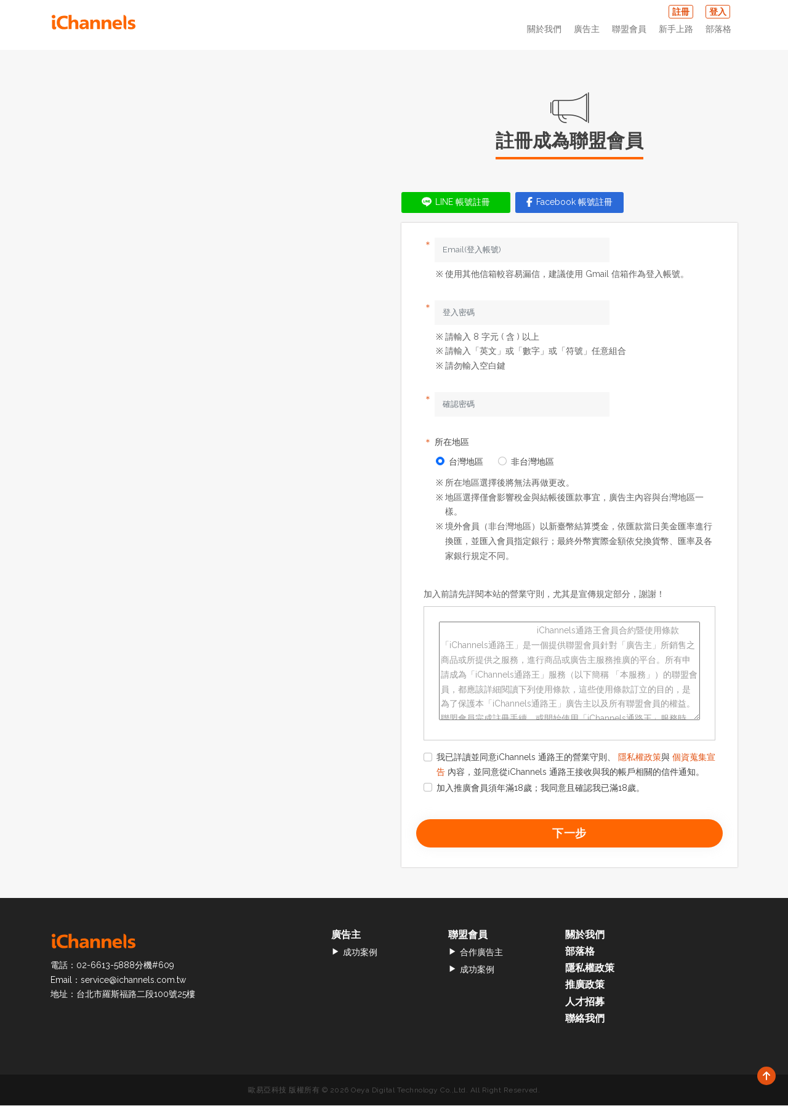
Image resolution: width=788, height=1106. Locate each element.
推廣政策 (585, 985)
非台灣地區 (526, 462)
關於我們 (544, 29)
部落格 (718, 29)
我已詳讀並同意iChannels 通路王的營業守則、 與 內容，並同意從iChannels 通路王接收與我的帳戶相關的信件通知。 (569, 764)
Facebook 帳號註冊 (569, 202)
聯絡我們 (585, 1018)
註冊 (681, 12)
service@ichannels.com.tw (133, 980)
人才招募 (585, 1002)
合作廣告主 (475, 952)
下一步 (569, 833)
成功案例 (354, 952)
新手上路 (676, 29)
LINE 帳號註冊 (456, 202)
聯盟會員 (629, 29)
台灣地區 (459, 462)
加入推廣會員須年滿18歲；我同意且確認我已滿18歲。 (534, 788)
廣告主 (587, 29)
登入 (717, 12)
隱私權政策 (639, 757)
